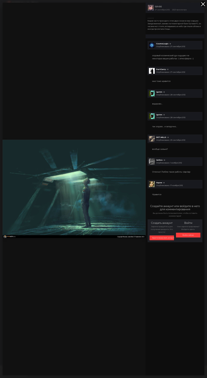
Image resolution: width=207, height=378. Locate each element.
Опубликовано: (170, 46)
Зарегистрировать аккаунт (163, 238)
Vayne (159, 183)
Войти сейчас (188, 235)
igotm (159, 92)
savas (158, 6)
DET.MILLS (161, 137)
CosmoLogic (162, 44)
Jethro (159, 160)
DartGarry (161, 69)
